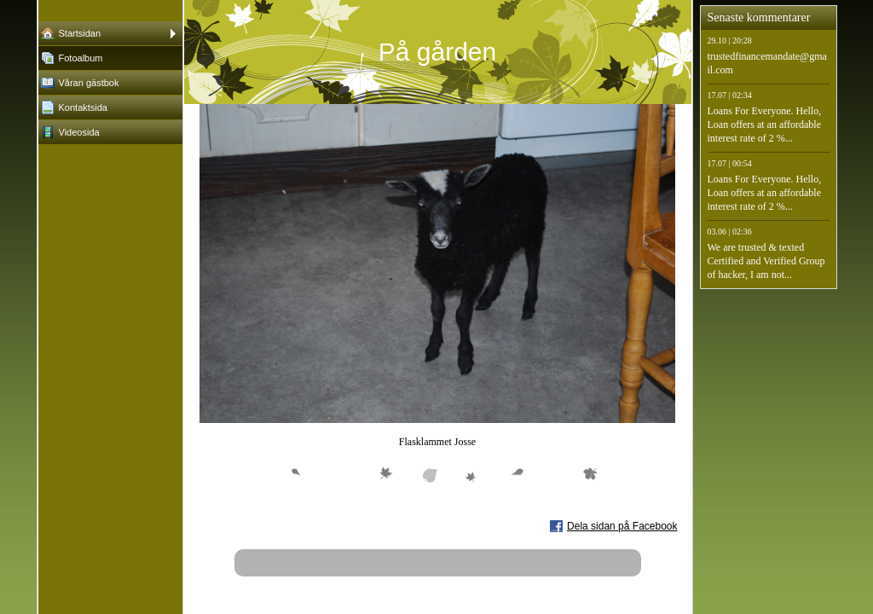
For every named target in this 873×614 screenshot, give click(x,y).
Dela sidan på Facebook (622, 526)
